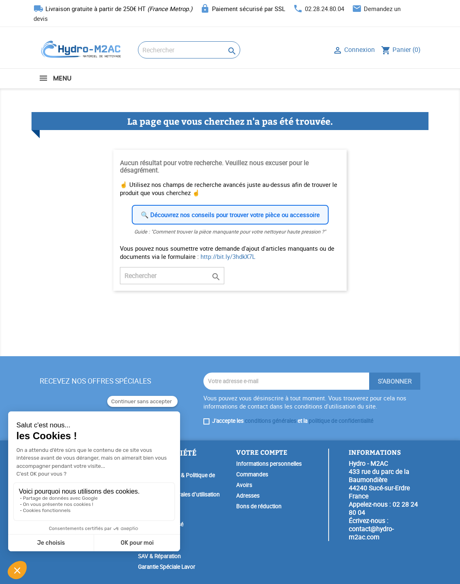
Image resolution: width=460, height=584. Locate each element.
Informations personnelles (269, 463)
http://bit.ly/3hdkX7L (228, 256)
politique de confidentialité (341, 421)
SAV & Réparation (159, 556)
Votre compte (261, 452)
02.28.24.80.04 (324, 8)
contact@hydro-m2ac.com (371, 532)
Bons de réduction (259, 506)
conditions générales (270, 421)
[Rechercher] (189, 49)
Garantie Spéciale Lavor (166, 567)
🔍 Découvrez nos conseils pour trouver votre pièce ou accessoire (230, 215)
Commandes (252, 474)
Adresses (247, 495)
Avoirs (244, 485)
